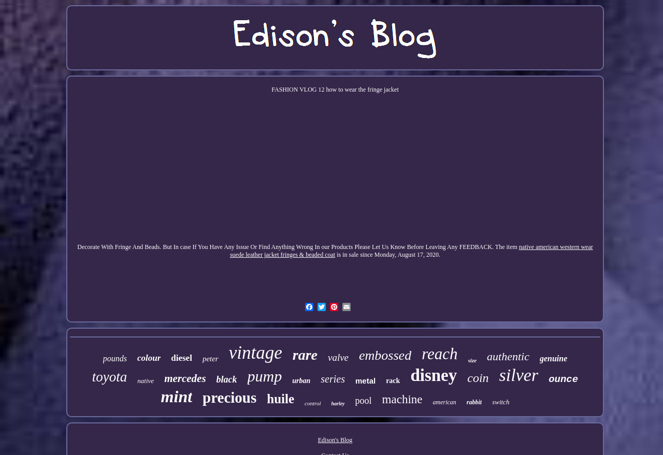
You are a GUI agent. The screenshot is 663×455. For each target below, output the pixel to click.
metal (365, 380)
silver (519, 375)
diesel (181, 358)
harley (337, 403)
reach (439, 354)
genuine (553, 358)
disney (433, 375)
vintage (255, 353)
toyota (109, 377)
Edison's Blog (335, 440)
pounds (115, 358)
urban (301, 381)
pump (265, 376)
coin (477, 378)
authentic (508, 356)
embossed (385, 355)
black (227, 379)
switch (500, 402)
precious (229, 397)
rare (305, 355)
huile (280, 399)
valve (338, 357)
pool (363, 400)
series (333, 379)
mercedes (185, 378)
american (444, 402)
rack (393, 381)
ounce (563, 379)
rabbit (474, 402)
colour (149, 358)
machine (402, 399)
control (313, 403)
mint (176, 396)
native (145, 381)
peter (211, 359)
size (472, 360)
